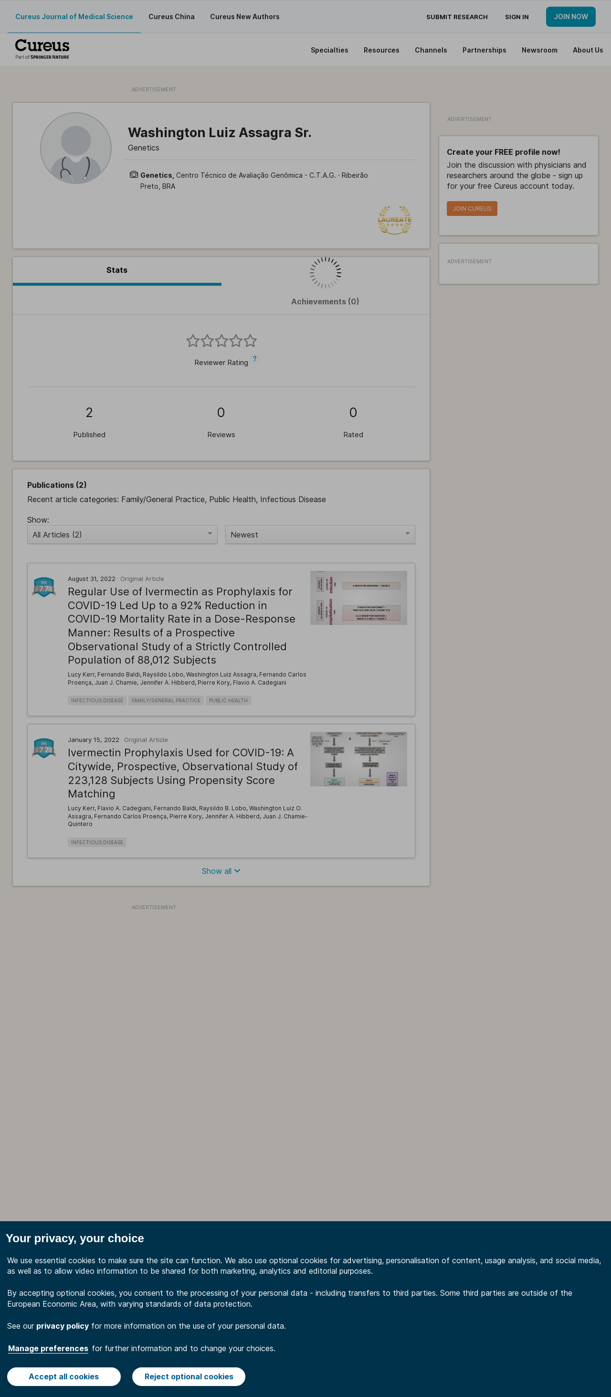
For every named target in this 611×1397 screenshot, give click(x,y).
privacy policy (62, 1326)
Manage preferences (48, 1348)
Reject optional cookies (189, 1376)
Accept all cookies (64, 1376)
